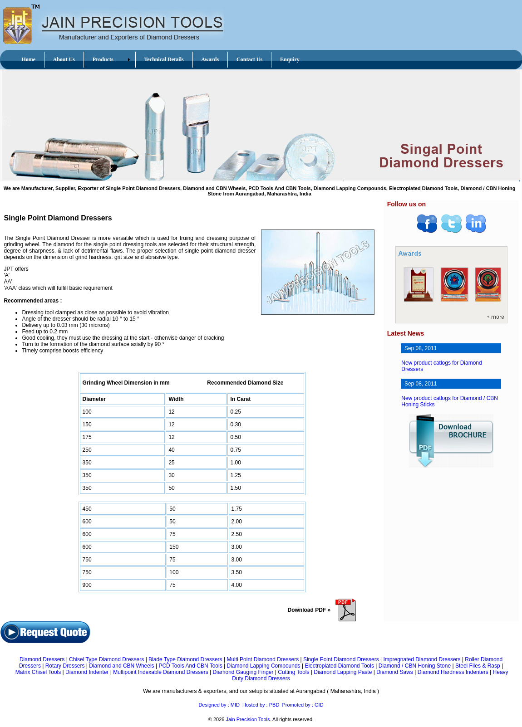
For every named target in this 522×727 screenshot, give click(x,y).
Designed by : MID (218, 704)
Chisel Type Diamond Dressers (106, 659)
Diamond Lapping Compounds (263, 666)
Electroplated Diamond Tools (339, 666)
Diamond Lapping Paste (343, 672)
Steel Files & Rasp (477, 666)
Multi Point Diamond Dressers (263, 659)
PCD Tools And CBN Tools (190, 666)
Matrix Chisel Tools (38, 672)
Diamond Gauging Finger (242, 672)
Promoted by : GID (302, 704)
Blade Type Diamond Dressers (185, 659)
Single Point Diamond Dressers (341, 659)
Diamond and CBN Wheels (121, 666)
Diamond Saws (394, 672)
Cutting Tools (293, 672)
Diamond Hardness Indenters (453, 672)
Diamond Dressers (42, 659)
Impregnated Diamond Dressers (421, 659)
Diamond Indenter (86, 672)
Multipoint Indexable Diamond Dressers (160, 672)
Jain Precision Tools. (248, 719)
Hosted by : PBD (260, 704)
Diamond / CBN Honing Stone (415, 666)
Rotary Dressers (65, 666)
